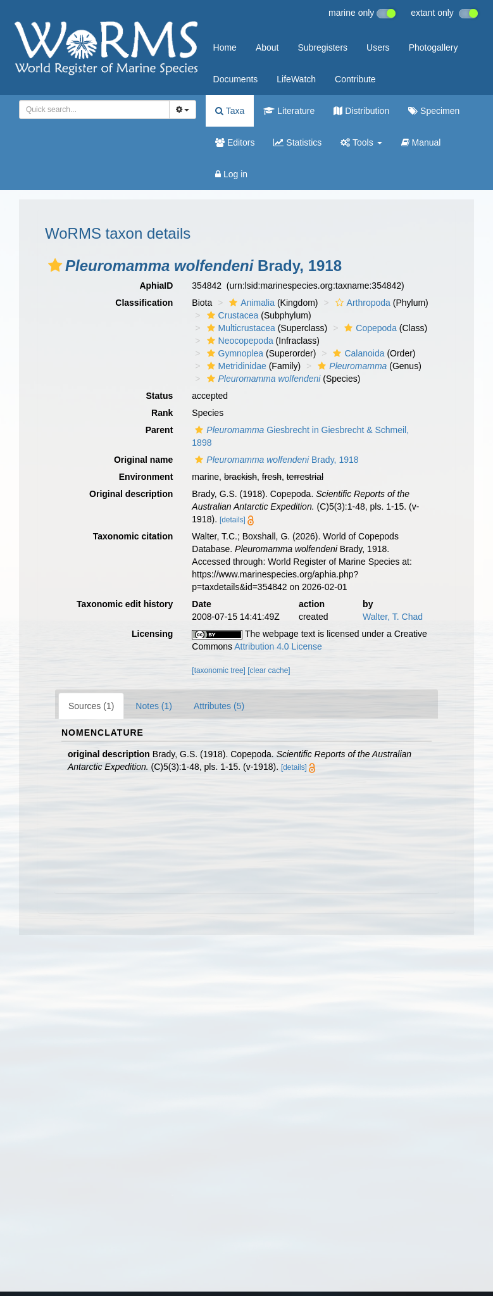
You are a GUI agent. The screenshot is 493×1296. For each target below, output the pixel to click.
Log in (231, 174)
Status (159, 396)
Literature (289, 111)
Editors (234, 142)
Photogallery (433, 47)
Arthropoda (361, 303)
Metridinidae (235, 366)
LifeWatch (296, 79)
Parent (159, 430)
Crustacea (231, 315)
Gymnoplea (234, 353)
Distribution (361, 111)
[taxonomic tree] (219, 670)
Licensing (152, 634)
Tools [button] (361, 142)
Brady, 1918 (275, 460)
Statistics (297, 142)
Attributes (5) (219, 706)
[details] (233, 519)
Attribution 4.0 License (278, 646)
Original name (143, 460)
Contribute (355, 79)
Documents (235, 79)
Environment (146, 477)
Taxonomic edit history (125, 604)
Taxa (229, 111)
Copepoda (369, 328)
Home (225, 47)
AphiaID (156, 285)
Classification (144, 303)
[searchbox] (92, 109)
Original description (131, 494)
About (267, 47)
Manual (421, 142)
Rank (162, 413)
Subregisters (322, 47)
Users (378, 47)
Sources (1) (91, 706)
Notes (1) (153, 706)
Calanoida (357, 353)
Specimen (433, 111)
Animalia (250, 303)
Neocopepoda (238, 341)
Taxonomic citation (133, 536)
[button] (55, 265)
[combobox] (94, 109)
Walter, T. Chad (393, 617)
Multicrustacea (239, 328)
